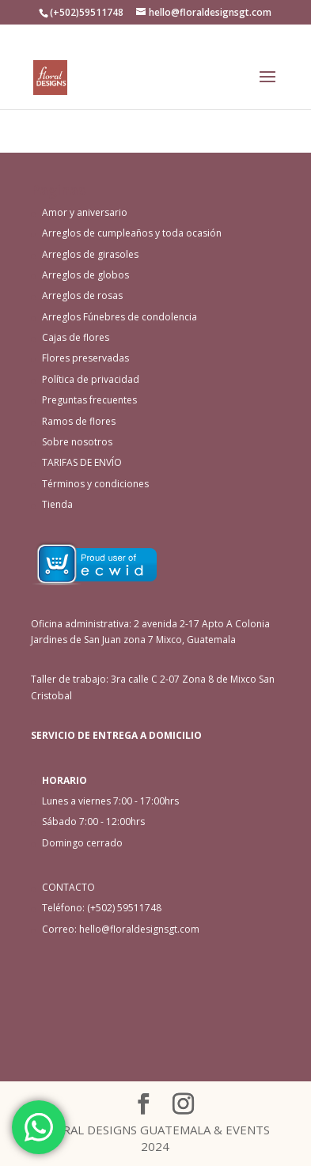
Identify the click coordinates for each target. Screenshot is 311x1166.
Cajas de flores (75, 337)
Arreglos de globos (85, 275)
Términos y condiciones (95, 483)
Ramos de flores (79, 421)
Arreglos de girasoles (90, 254)
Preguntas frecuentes (89, 400)
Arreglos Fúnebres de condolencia (119, 317)
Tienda (57, 504)
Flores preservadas (85, 358)
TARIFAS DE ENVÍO (82, 462)
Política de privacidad (90, 379)
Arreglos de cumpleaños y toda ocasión (132, 233)
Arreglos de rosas (82, 295)
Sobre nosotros (77, 442)
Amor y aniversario (84, 212)
